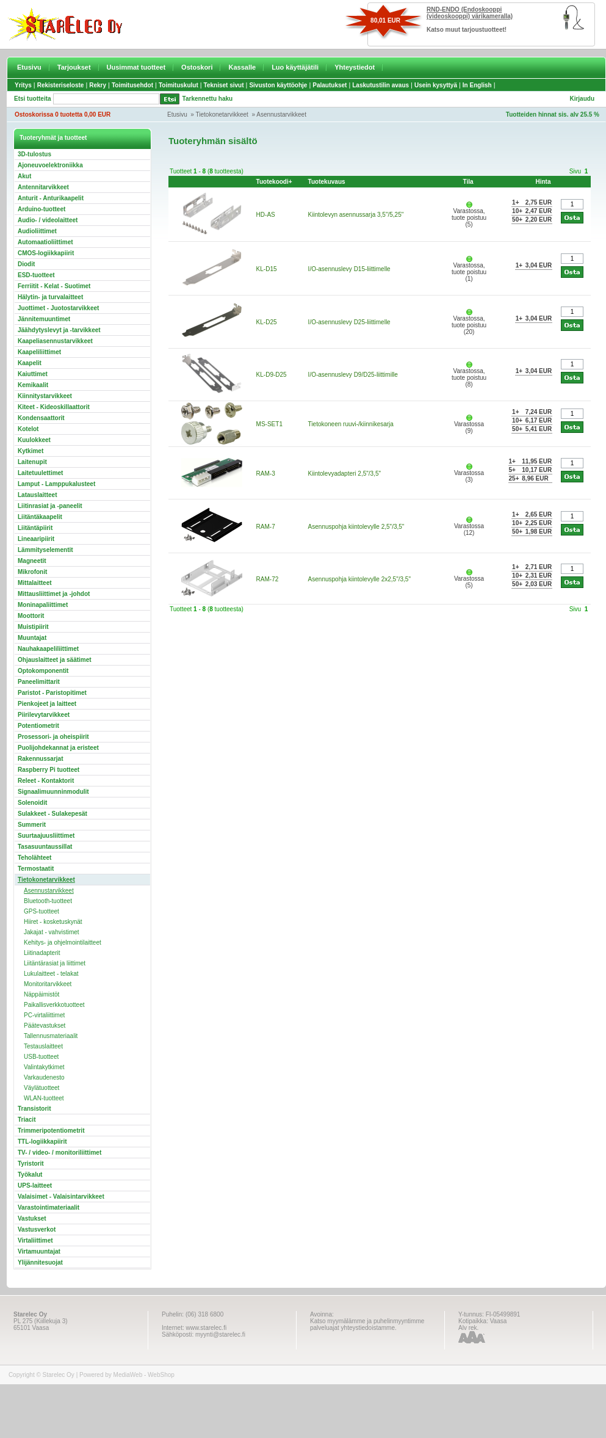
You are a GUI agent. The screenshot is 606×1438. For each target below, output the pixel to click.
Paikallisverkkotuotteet (54, 1004)
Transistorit (34, 1108)
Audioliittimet (37, 231)
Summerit (32, 824)
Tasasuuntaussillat (45, 846)
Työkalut (30, 1174)
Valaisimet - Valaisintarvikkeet (61, 1196)
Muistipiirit (33, 626)
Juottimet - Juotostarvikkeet (58, 308)
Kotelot (28, 429)
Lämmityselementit (45, 550)
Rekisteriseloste (60, 85)
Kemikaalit (33, 385)
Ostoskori (196, 67)
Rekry (97, 85)
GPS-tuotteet (41, 911)
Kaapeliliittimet (39, 352)
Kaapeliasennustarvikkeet (55, 341)
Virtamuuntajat (39, 1251)
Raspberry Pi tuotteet (48, 769)
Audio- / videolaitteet (48, 220)
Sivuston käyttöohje (278, 85)
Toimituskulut (178, 85)
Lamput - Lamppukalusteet (56, 484)
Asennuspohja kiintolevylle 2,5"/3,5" (356, 526)
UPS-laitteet (35, 1185)
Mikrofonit (32, 571)
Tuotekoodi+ (274, 181)
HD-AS (265, 214)
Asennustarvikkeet (281, 114)
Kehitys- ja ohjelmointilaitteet (62, 942)
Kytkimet (30, 451)
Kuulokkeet (34, 440)
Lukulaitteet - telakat (51, 973)
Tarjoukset (74, 67)
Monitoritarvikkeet (47, 984)
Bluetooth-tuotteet (48, 901)
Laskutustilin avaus (380, 85)
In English (477, 85)
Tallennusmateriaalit (51, 1036)
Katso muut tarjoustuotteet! (467, 29)
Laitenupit (32, 462)
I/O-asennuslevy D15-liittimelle (349, 269)
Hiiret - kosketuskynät (53, 921)
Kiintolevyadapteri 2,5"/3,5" (344, 473)
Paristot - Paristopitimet (52, 692)
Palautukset (329, 85)
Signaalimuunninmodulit (53, 791)
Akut (24, 176)
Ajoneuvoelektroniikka (50, 165)
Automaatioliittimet (45, 242)
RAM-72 (267, 579)
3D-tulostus (34, 154)
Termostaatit (36, 868)
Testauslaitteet (43, 1046)
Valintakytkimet (44, 1067)
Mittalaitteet (35, 582)
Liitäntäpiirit (35, 528)
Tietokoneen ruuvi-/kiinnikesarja (351, 424)
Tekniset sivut (224, 85)
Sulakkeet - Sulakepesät (52, 813)
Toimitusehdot (132, 85)
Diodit (26, 264)
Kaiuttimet (33, 374)
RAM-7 (265, 526)
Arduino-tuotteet (41, 209)
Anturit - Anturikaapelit (51, 198)
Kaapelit (29, 363)
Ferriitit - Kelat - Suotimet (54, 286)
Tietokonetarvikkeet (222, 114)
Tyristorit (31, 1163)
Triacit (26, 1119)
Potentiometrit (38, 725)
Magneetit (32, 560)
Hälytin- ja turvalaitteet (50, 297)
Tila (468, 181)
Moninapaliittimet (43, 604)
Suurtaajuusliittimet (46, 835)
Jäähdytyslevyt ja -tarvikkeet (59, 330)
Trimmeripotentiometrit (51, 1130)
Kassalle (242, 67)
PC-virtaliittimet (44, 1015)
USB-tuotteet (41, 1056)
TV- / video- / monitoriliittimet (59, 1152)
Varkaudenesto (44, 1077)
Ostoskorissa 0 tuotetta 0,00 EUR (62, 114)
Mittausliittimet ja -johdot (54, 593)
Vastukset (32, 1218)
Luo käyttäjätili (295, 67)
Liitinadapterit (42, 953)
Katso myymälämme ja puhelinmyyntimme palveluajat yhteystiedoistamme (367, 1324)
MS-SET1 (269, 424)
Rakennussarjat (40, 758)
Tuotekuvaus (326, 181)
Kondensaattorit (41, 418)
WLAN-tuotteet (44, 1098)
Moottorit (31, 615)
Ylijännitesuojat (40, 1262)
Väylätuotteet (41, 1087)
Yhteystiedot (354, 67)
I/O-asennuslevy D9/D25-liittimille (353, 374)
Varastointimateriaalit (48, 1207)
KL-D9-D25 (271, 374)
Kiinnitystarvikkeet (45, 396)
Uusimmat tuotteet (136, 67)
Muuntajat (32, 637)
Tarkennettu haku (207, 98)
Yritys (23, 85)
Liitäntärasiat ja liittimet (54, 963)
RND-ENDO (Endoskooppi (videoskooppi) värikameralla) (470, 13)
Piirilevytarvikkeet (44, 714)
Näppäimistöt (41, 994)
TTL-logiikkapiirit (42, 1141)
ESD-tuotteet (36, 275)
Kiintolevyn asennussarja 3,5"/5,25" (356, 214)
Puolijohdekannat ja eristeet (58, 747)
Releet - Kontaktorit (46, 780)
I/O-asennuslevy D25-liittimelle (349, 322)
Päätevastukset (44, 1025)
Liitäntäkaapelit (40, 517)
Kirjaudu (581, 98)
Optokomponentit (43, 670)
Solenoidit (32, 802)
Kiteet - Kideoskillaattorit (54, 407)
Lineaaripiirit (36, 539)
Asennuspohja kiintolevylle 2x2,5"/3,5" (359, 579)
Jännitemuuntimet (44, 319)
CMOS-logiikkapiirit (46, 253)
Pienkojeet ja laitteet (47, 703)
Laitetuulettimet (40, 473)
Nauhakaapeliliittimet (48, 648)
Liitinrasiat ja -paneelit (50, 506)
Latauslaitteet (37, 495)
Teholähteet (34, 857)
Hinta (542, 181)
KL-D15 (266, 269)
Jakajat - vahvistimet (51, 932)
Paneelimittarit (39, 681)
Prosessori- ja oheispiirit (53, 736)
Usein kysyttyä (435, 85)
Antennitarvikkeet (43, 187)
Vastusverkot (37, 1229)
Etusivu (29, 67)
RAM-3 (265, 473)
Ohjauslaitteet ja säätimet (55, 659)
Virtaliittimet (35, 1240)
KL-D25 (266, 322)
